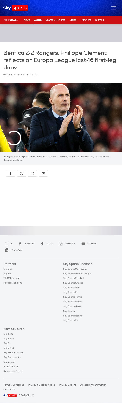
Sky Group (8, 348)
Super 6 (7, 273)
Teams (100, 20)
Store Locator (10, 366)
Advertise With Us (12, 371)
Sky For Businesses (13, 352)
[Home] (15, 8)
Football (11, 20)
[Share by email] (43, 173)
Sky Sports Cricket (73, 283)
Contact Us (9, 389)
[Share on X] (21, 173)
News (27, 20)
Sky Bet (7, 269)
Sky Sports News (72, 306)
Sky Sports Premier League (77, 273)
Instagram (67, 244)
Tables (72, 20)
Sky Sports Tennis (72, 297)
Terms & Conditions (13, 385)
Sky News (8, 338)
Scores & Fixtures (55, 20)
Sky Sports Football (73, 278)
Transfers (85, 20)
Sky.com (8, 334)
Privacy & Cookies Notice (41, 385)
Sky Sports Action (72, 301)
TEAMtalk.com (11, 278)
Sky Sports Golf (71, 287)
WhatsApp (13, 250)
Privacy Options (67, 385)
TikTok (46, 244)
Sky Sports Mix (71, 320)
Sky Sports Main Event (75, 269)
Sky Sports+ (69, 311)
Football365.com (12, 283)
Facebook (25, 244)
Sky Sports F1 (70, 292)
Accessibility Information (93, 385)
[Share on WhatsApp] (32, 173)
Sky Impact (9, 362)
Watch (38, 20)
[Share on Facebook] (10, 173)
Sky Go (7, 343)
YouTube (88, 244)
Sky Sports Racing (73, 315)
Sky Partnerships (12, 357)
